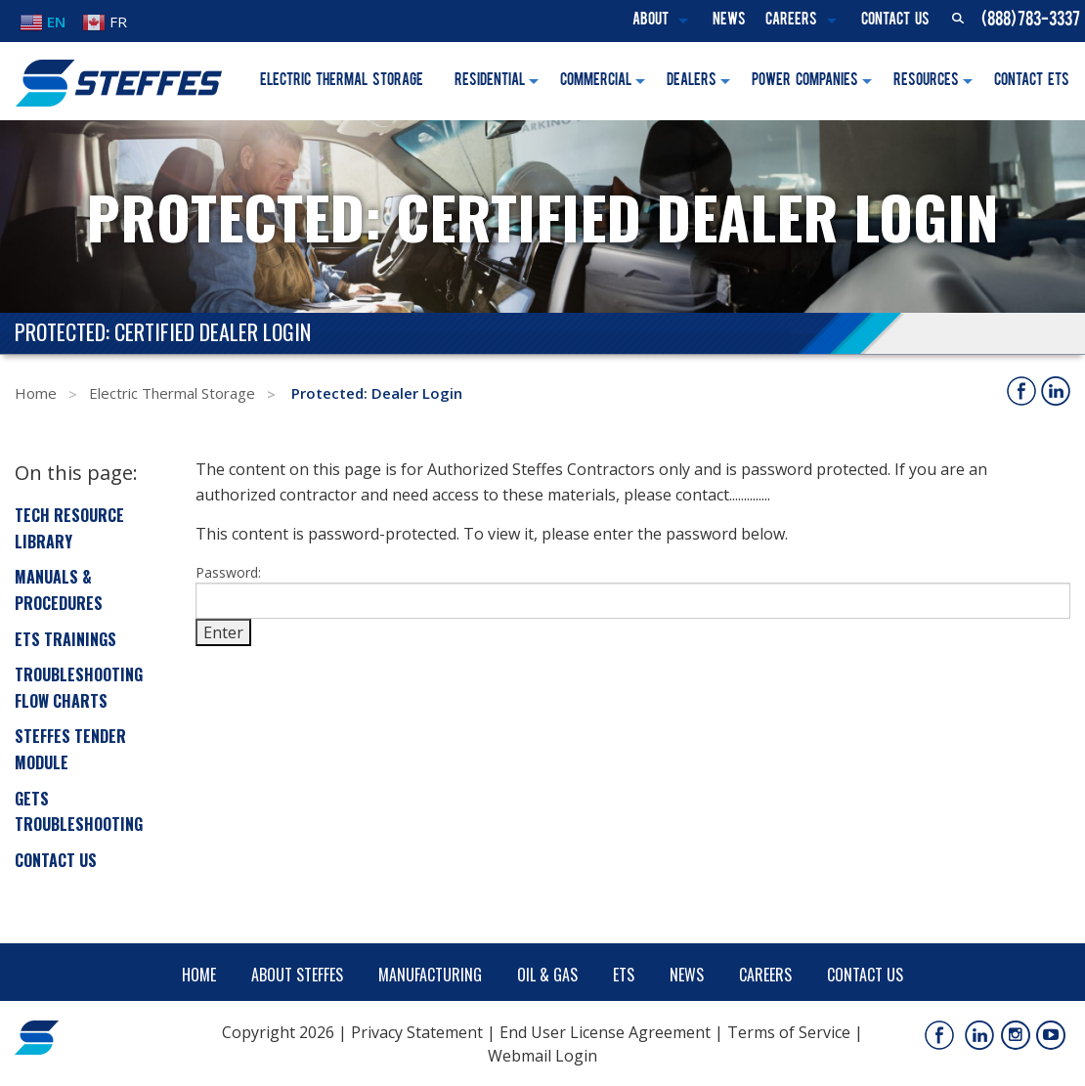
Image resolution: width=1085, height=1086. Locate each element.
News (729, 20)
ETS (623, 974)
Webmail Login (542, 1055)
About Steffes (297, 974)
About (650, 20)
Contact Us (895, 20)
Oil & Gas (547, 974)
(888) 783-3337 (1030, 20)
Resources (926, 81)
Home (36, 393)
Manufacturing (430, 974)
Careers (791, 20)
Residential (490, 81)
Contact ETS (1031, 81)
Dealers (691, 81)
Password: (632, 591)
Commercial (595, 81)
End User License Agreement (605, 1032)
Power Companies (805, 81)
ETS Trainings (65, 639)
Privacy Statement (417, 1032)
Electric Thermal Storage (341, 81)
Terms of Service (788, 1032)
